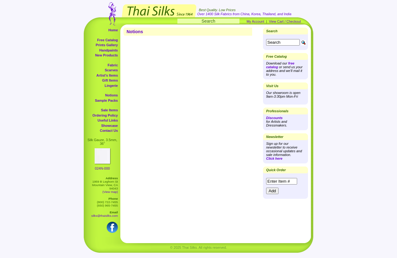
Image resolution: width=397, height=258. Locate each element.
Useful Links (108, 120)
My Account (255, 21)
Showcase (109, 125)
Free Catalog (107, 40)
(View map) (110, 192)
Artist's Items (107, 75)
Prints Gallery (107, 45)
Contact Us (109, 130)
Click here (274, 158)
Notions (111, 95)
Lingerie (111, 85)
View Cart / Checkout (285, 21)
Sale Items (109, 110)
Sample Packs (106, 100)
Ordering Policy (105, 115)
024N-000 (102, 168)
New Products (106, 55)
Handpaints (108, 50)
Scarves (111, 70)
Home (113, 30)
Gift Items (110, 80)
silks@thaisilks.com (104, 215)
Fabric (113, 65)
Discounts (274, 118)
